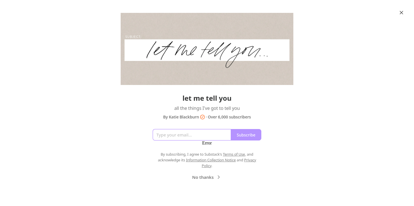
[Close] (401, 12)
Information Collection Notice (211, 160)
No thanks (207, 177)
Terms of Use (234, 154)
